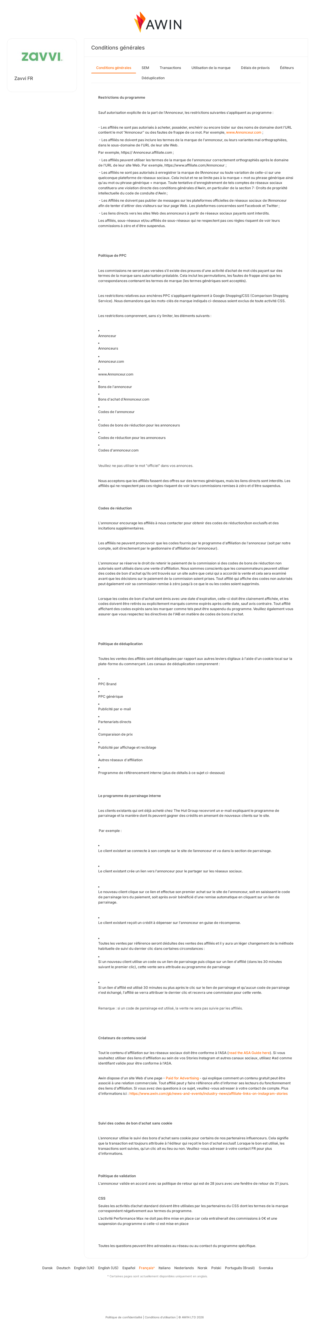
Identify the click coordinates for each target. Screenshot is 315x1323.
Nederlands (184, 1268)
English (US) (108, 1268)
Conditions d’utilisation (160, 1317)
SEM (145, 67)
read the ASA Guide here (249, 1053)
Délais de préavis (255, 67)
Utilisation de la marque (210, 67)
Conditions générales (113, 67)
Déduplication (153, 78)
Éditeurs (287, 67)
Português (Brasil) (240, 1268)
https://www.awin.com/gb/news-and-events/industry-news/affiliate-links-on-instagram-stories (208, 1093)
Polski (216, 1268)
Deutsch (63, 1268)
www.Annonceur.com (243, 132)
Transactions (170, 67)
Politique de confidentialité (123, 1317)
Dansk (47, 1268)
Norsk (202, 1268)
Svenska (266, 1268)
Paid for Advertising (182, 1078)
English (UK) (84, 1268)
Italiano (164, 1268)
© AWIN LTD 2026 (191, 1317)
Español (128, 1268)
